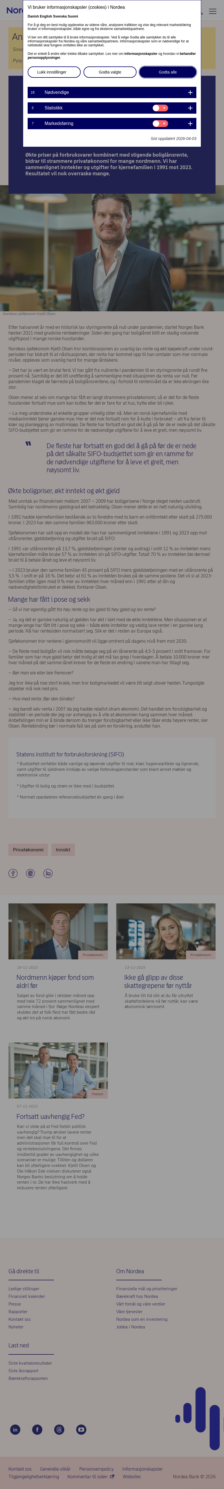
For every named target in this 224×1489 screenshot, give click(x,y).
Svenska (60, 16)
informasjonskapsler (140, 54)
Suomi (73, 16)
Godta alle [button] (168, 72)
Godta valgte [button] (110, 72)
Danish (33, 16)
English (46, 16)
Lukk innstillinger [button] (52, 72)
